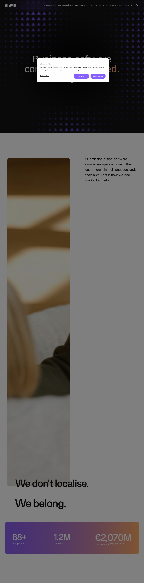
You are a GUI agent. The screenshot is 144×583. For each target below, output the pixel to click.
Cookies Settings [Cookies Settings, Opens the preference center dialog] (44, 76)
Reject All (81, 76)
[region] (73, 70)
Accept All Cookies (98, 76)
